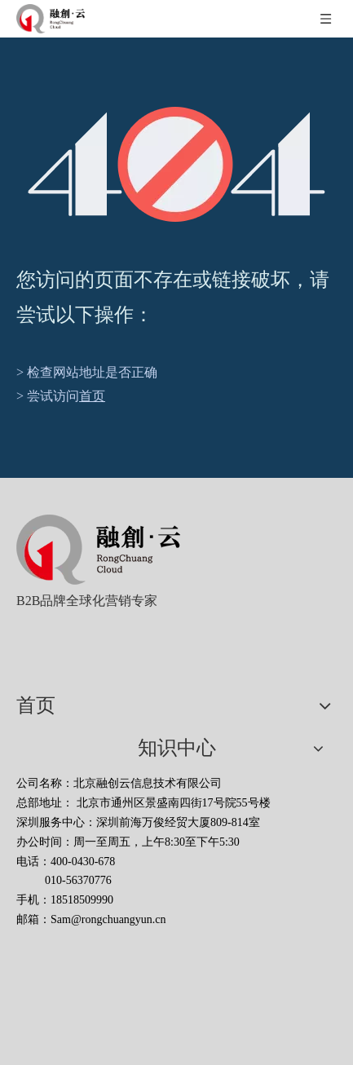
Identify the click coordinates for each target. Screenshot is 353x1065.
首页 (92, 396)
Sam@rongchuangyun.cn (108, 919)
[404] (176, 164)
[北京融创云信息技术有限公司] (98, 550)
